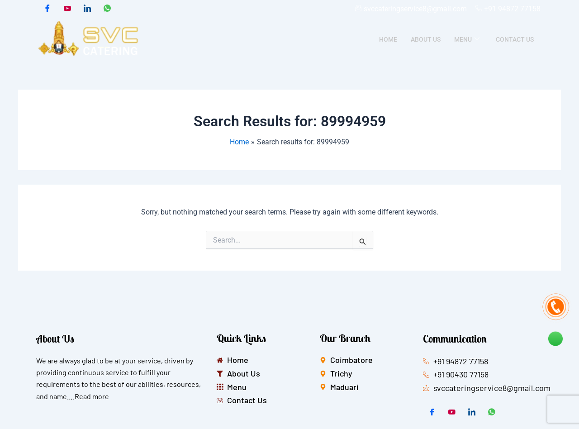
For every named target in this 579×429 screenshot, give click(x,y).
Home (388, 39)
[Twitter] (67, 9)
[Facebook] (47, 9)
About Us (426, 39)
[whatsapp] (107, 9)
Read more (92, 396)
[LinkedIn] (87, 9)
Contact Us (515, 39)
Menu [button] (466, 39)
